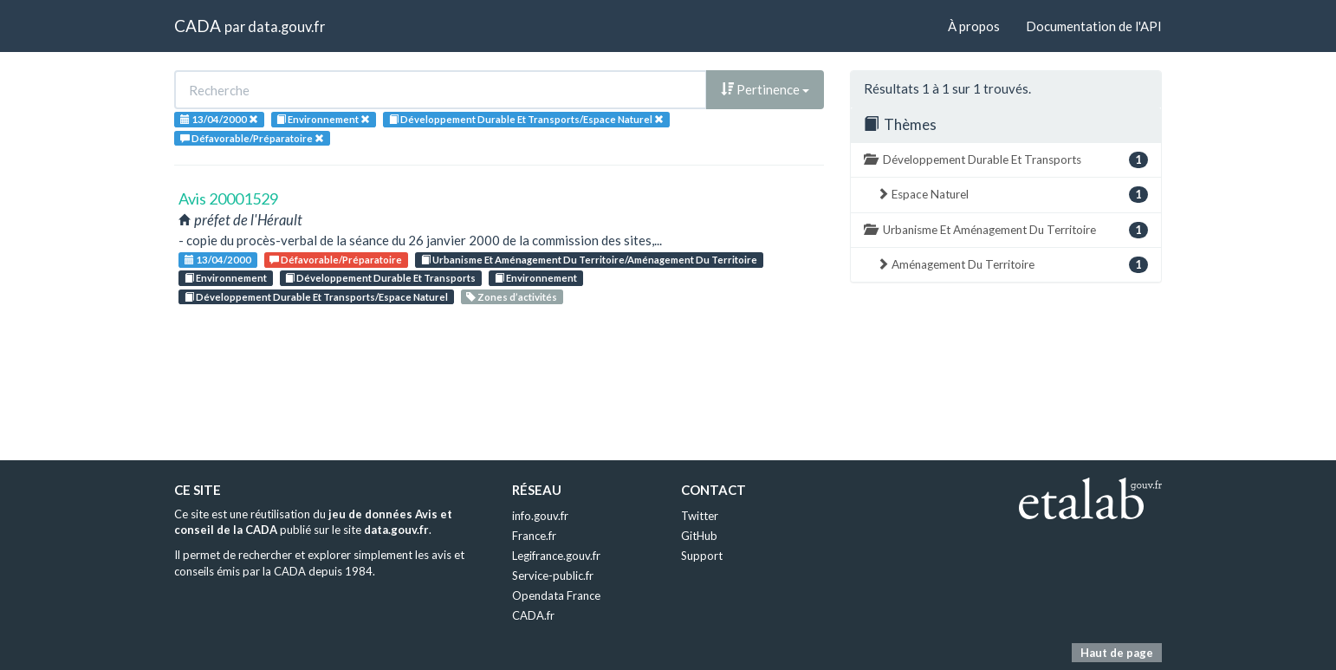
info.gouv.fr (540, 516)
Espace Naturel (1012, 194)
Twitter (699, 516)
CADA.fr (533, 615)
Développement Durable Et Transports (380, 277)
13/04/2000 (218, 259)
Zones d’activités (511, 296)
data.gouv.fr (286, 26)
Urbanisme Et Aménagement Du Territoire (1006, 230)
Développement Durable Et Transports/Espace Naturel (316, 296)
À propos (974, 26)
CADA (197, 26)
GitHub (699, 536)
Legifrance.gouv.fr (556, 556)
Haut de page (1116, 653)
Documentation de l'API (1094, 26)
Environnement (226, 277)
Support (702, 556)
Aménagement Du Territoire (1012, 265)
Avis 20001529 (228, 198)
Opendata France (556, 595)
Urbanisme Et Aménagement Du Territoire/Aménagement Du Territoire (589, 259)
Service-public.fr (552, 575)
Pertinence (765, 89)
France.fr (534, 536)
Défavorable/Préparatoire (335, 259)
